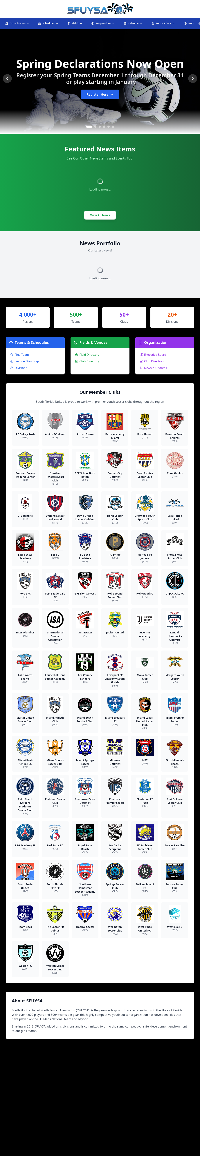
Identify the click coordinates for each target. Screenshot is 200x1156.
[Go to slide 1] (89, 127)
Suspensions (103, 23)
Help (189, 23)
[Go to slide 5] (108, 127)
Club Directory (87, 361)
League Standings (24, 361)
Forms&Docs (163, 23)
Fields (74, 23)
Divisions (18, 368)
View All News (100, 215)
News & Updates (153, 368)
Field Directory (87, 355)
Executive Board (153, 355)
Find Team (19, 355)
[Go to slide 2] (95, 127)
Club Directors (152, 361)
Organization (17, 23)
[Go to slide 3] (100, 127)
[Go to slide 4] (104, 127)
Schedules (48, 23)
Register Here (100, 94)
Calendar (133, 23)
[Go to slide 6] (113, 127)
